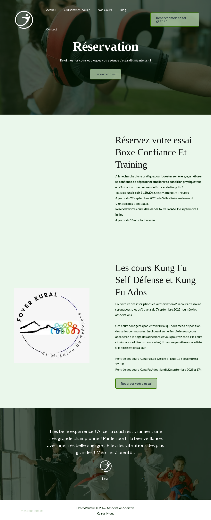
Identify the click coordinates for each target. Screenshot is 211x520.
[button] (171, 19)
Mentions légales (32, 510)
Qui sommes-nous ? (75, 10)
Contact (50, 29)
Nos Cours (101, 10)
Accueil (50, 10)
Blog (117, 10)
